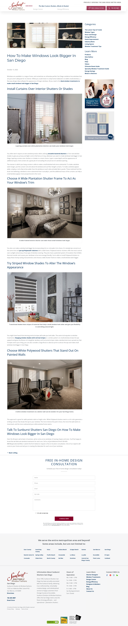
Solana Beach (63, 547)
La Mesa (72, 552)
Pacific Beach (51, 552)
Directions (10, 590)
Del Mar (61, 555)
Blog (86, 56)
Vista (48, 547)
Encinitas (73, 555)
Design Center (91, 577)
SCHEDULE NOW (64, 516)
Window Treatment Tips (93, 44)
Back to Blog (12, 450)
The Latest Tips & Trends (93, 27)
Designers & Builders (93, 581)
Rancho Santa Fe (29, 552)
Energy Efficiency (90, 34)
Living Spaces (89, 41)
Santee (84, 547)
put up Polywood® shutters (28, 248)
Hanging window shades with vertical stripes (30, 335)
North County (51, 555)
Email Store (11, 597)
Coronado (27, 555)
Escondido (96, 552)
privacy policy (56, 522)
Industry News (90, 39)
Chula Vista (38, 555)
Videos (87, 61)
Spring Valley (39, 552)
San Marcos (96, 547)
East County (27, 547)
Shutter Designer (92, 572)
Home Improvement (92, 36)
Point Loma (96, 555)
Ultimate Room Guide (92, 64)
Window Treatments (93, 574)
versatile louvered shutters (57, 151)
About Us (89, 586)
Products (88, 52)
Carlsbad (107, 555)
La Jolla (84, 552)
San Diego (108, 547)
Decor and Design (91, 32)
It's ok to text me (42, 510)
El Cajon (107, 552)
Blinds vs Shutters (91, 71)
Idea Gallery (89, 54)
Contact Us (90, 588)
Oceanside (62, 552)
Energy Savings (90, 68)
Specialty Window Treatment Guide (97, 66)
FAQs (86, 59)
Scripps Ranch (74, 547)
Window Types (90, 29)
